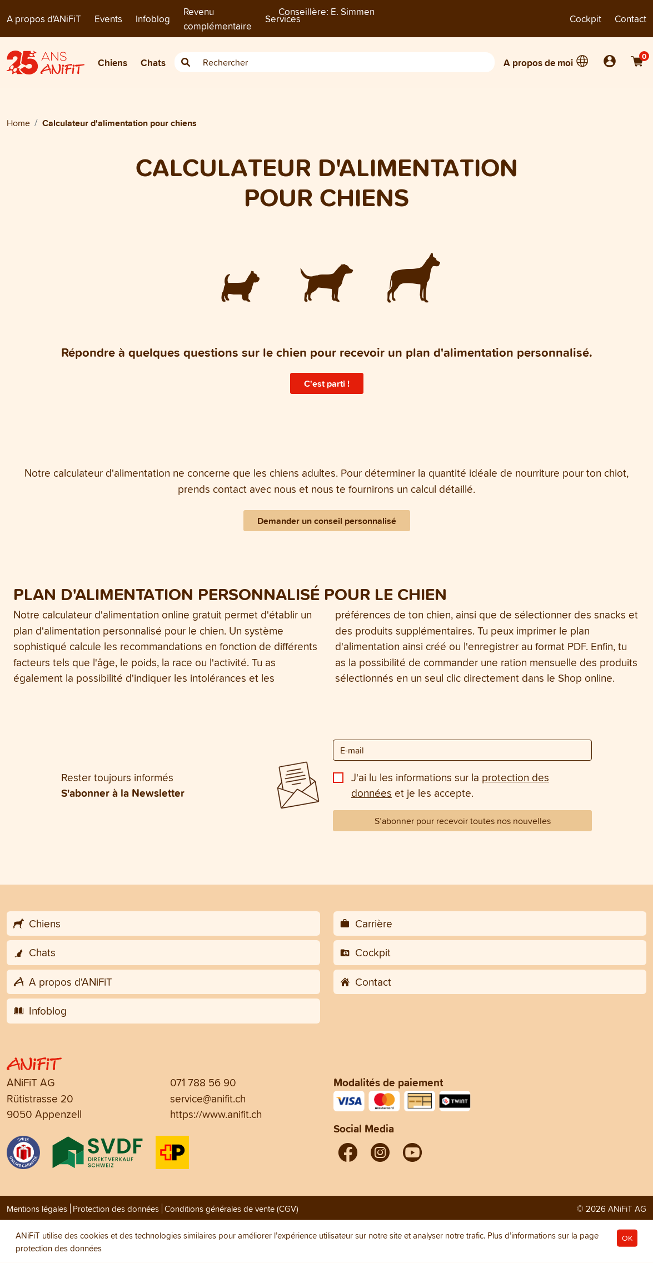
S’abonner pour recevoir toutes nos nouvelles (463, 821)
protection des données (59, 1248)
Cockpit (585, 18)
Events (108, 18)
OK (627, 1238)
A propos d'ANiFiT (44, 18)
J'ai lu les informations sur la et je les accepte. (450, 785)
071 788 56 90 (203, 1082)
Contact (630, 18)
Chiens (112, 62)
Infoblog (153, 18)
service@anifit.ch (208, 1098)
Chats (153, 62)
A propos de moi (538, 62)
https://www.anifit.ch (216, 1114)
